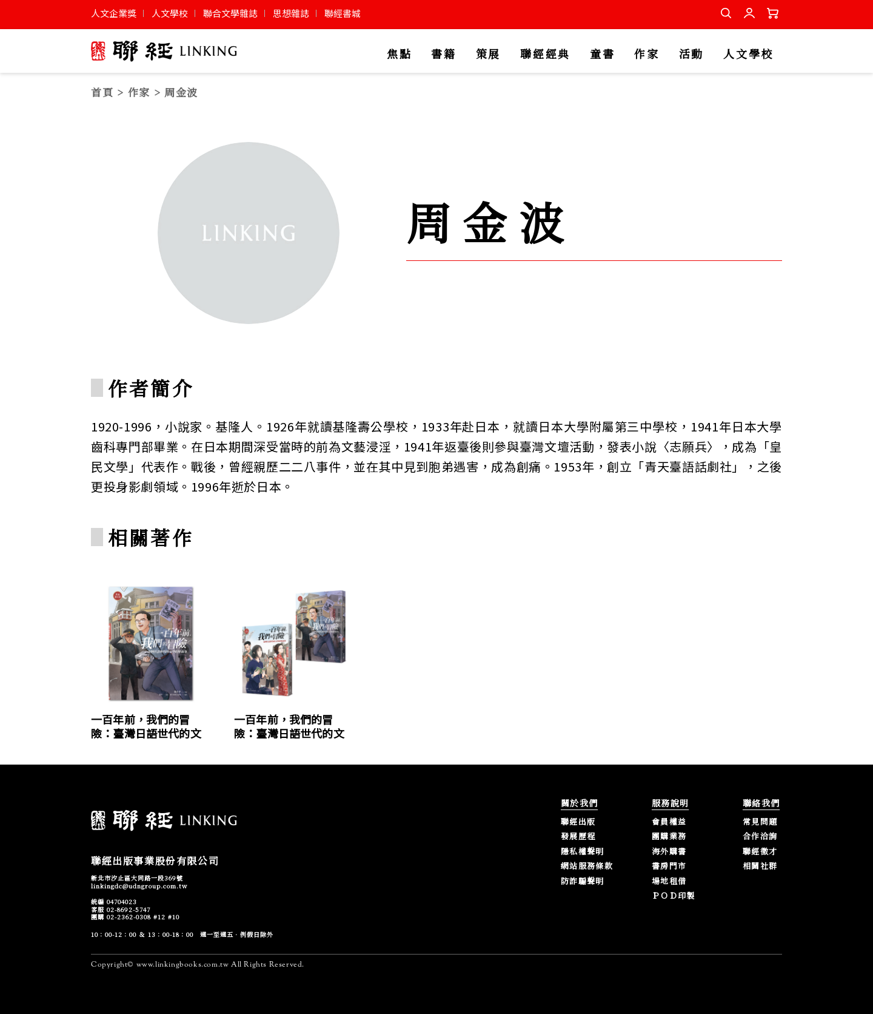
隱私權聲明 (582, 851)
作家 (646, 54)
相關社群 (760, 866)
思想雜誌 (291, 13)
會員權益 (669, 821)
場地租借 (669, 881)
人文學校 (170, 13)
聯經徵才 (760, 851)
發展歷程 (578, 836)
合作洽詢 (760, 836)
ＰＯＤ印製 (673, 896)
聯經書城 (342, 13)
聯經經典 (545, 54)
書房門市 (669, 866)
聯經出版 (578, 821)
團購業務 (669, 836)
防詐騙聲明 (582, 881)
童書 (602, 54)
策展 (488, 54)
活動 (691, 54)
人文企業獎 (113, 13)
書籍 (443, 54)
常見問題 (760, 821)
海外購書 (669, 851)
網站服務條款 (587, 866)
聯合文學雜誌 (230, 13)
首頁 (102, 92)
